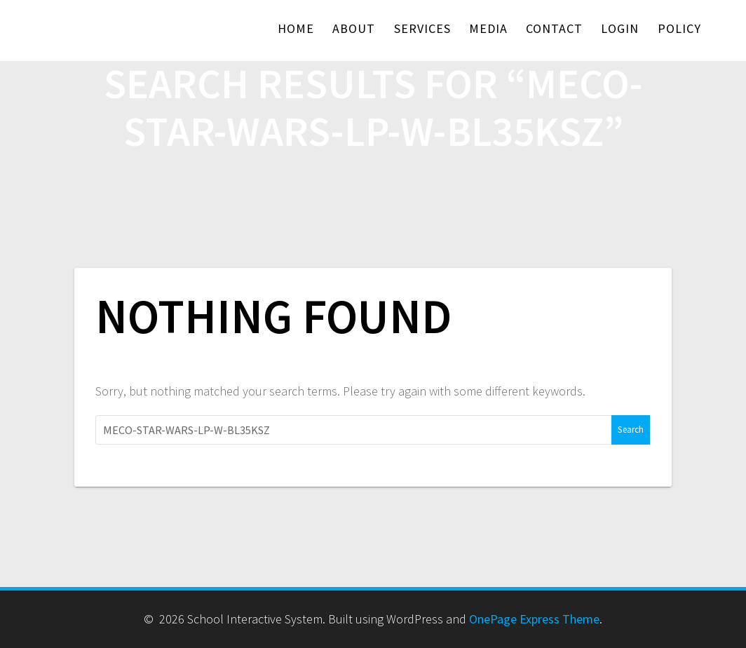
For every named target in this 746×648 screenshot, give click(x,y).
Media (488, 28)
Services (422, 28)
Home (296, 28)
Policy (679, 28)
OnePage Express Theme (534, 619)
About (353, 28)
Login (620, 28)
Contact (554, 28)
